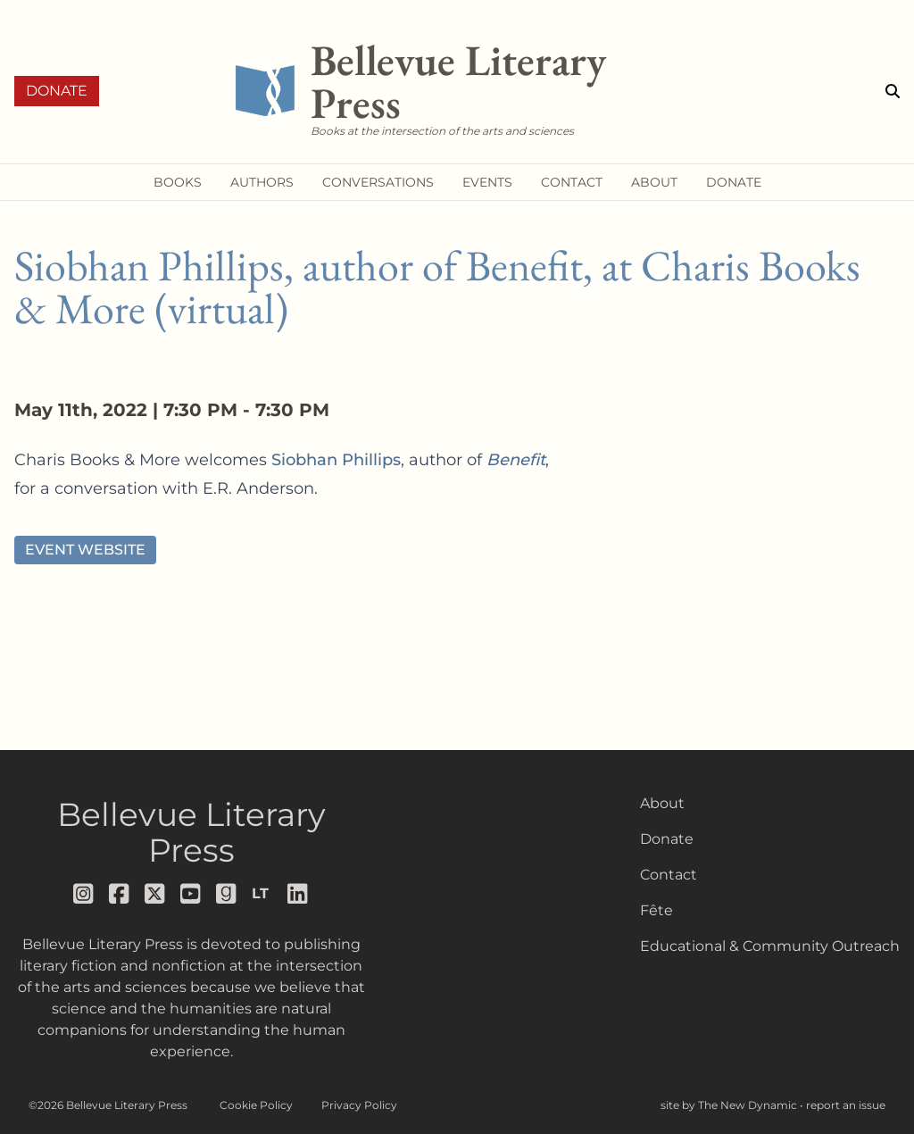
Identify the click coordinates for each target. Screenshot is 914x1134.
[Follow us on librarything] (262, 894)
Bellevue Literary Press (191, 832)
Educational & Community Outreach (770, 946)
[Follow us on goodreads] (226, 893)
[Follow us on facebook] (119, 893)
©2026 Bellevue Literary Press (108, 1105)
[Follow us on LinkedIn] (298, 893)
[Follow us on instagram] (84, 893)
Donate (56, 90)
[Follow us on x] (155, 893)
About (662, 803)
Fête (656, 910)
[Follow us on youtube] (191, 893)
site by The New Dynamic (730, 1105)
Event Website (85, 549)
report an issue (845, 1105)
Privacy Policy (359, 1105)
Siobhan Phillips (336, 460)
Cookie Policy (256, 1105)
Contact (668, 874)
